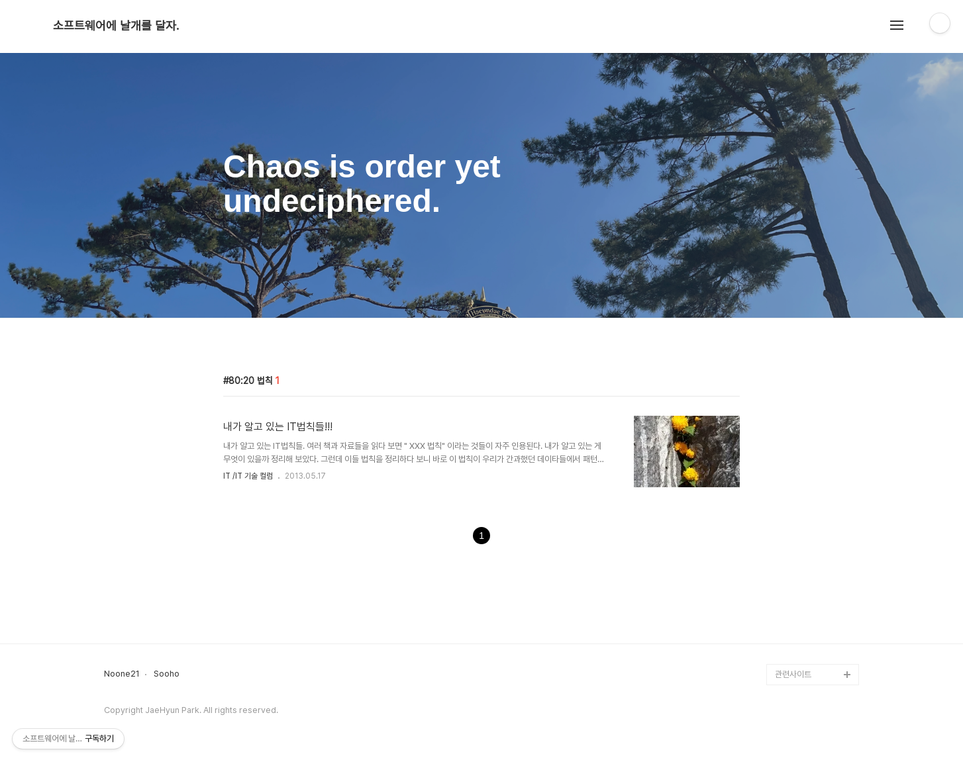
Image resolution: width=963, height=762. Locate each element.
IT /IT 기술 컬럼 (248, 476)
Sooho (166, 674)
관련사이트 (793, 674)
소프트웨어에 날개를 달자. (116, 25)
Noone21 (122, 674)
